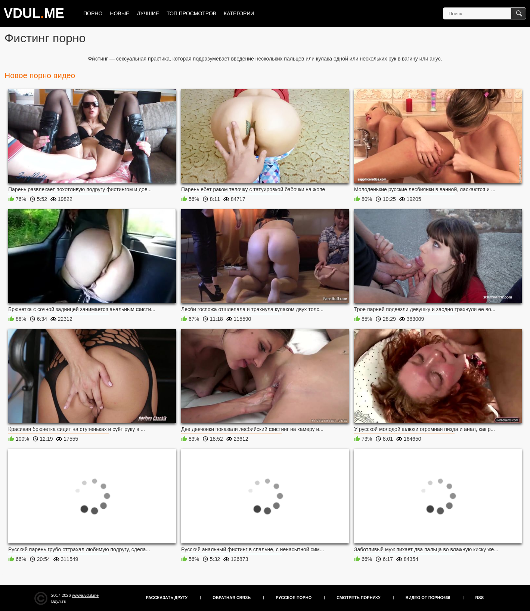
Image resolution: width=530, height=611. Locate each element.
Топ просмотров (191, 13)
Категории (239, 13)
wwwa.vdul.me (85, 595)
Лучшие (148, 13)
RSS (479, 597)
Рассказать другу (167, 597)
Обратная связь (232, 597)
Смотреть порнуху (358, 597)
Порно (92, 13)
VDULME (34, 13)
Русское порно (294, 597)
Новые (119, 13)
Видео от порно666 (428, 597)
